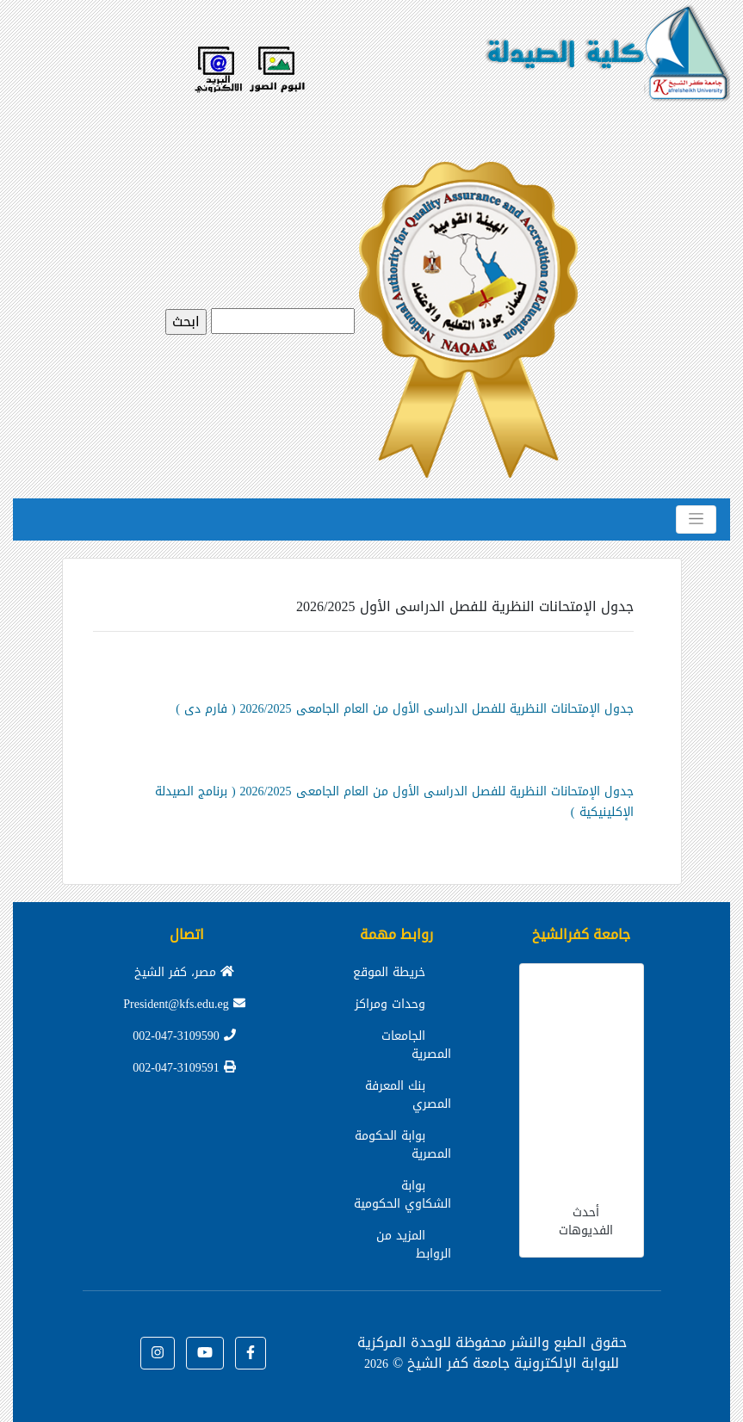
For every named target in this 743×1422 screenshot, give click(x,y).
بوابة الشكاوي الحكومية (402, 1194)
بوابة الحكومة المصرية (403, 1144)
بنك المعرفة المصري (408, 1095)
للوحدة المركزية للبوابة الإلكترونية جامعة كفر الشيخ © (488, 1352)
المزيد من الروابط (413, 1244)
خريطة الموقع (389, 972)
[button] (250, 1353)
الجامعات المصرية (416, 1045)
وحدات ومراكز (390, 1004)
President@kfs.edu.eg (184, 1004)
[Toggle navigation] (696, 519)
